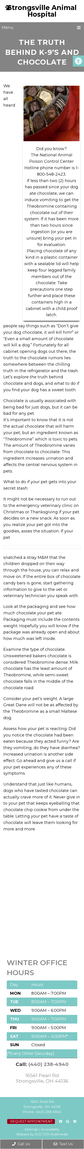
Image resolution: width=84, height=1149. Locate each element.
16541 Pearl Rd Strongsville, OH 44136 (42, 1078)
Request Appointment (31, 1121)
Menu (7, 27)
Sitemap (31, 1129)
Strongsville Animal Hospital (42, 11)
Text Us (63, 1144)
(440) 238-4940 (48, 1064)
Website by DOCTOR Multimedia (42, 1134)
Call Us (21, 1144)
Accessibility (50, 1129)
